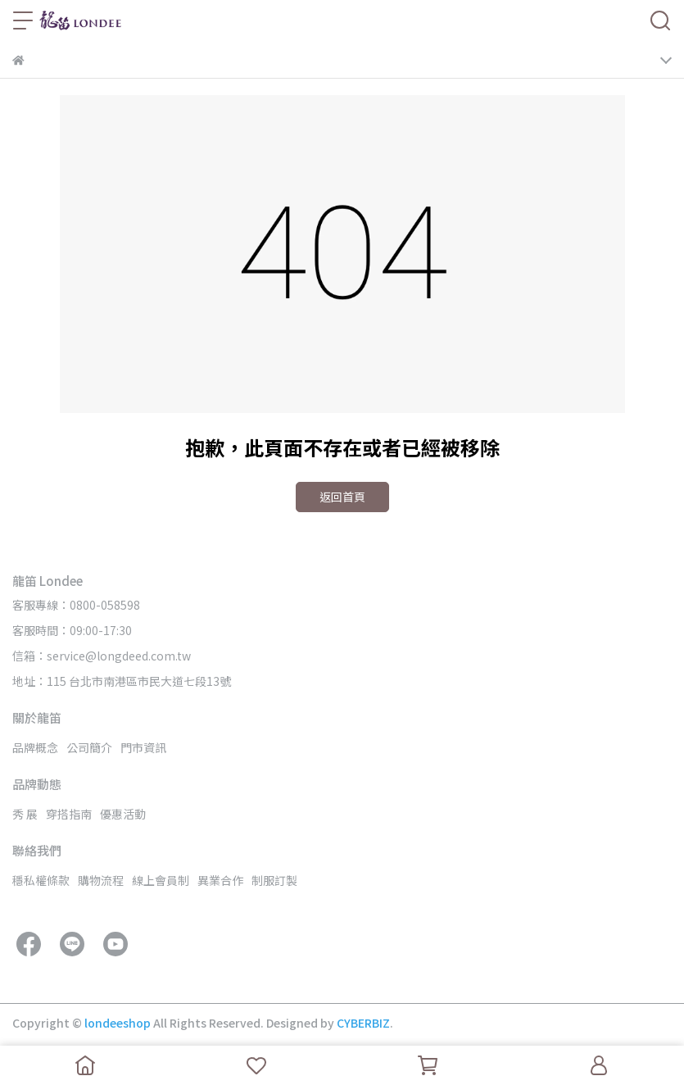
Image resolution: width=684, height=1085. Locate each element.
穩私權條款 (41, 880)
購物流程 (101, 880)
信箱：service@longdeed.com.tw (101, 655)
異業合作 (220, 880)
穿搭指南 (69, 814)
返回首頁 (342, 496)
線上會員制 (160, 880)
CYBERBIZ (363, 1023)
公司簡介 (89, 747)
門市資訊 (143, 747)
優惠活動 (123, 814)
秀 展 (25, 814)
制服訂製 (274, 880)
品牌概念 (35, 747)
